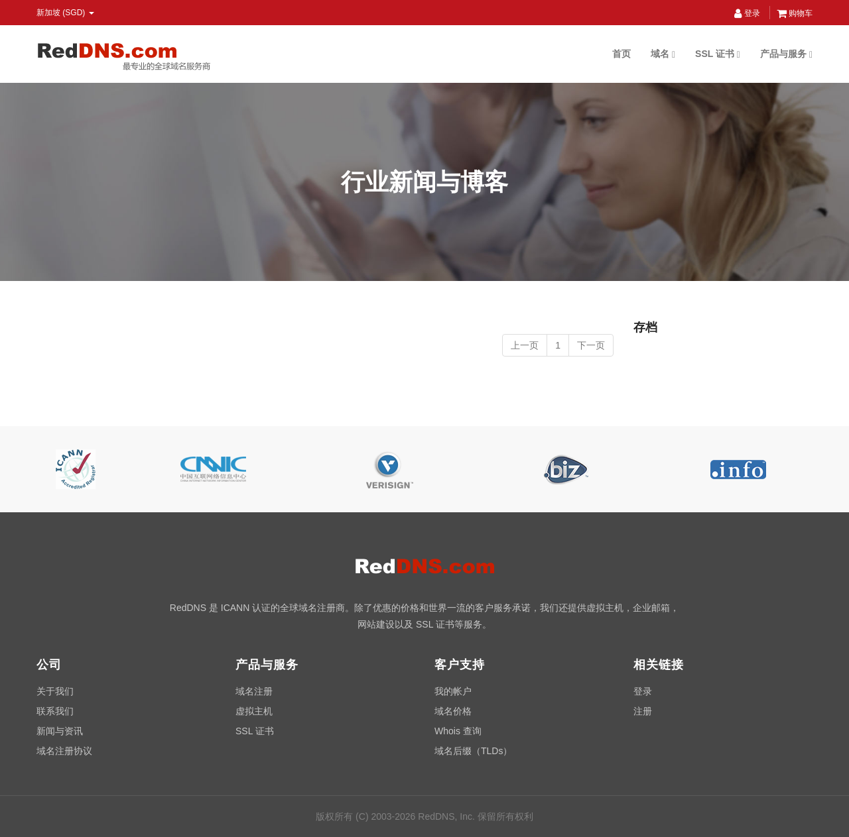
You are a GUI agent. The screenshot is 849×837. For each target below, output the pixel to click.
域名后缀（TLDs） (473, 751)
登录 (746, 13)
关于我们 (55, 691)
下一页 (591, 345)
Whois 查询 (458, 731)
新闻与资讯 (59, 731)
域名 (663, 54)
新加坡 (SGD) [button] (65, 12)
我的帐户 (453, 691)
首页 (621, 53)
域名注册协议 (64, 751)
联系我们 (55, 711)
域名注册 (254, 691)
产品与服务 (786, 54)
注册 (642, 711)
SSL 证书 (717, 54)
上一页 (525, 345)
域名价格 (453, 711)
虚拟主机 (254, 711)
